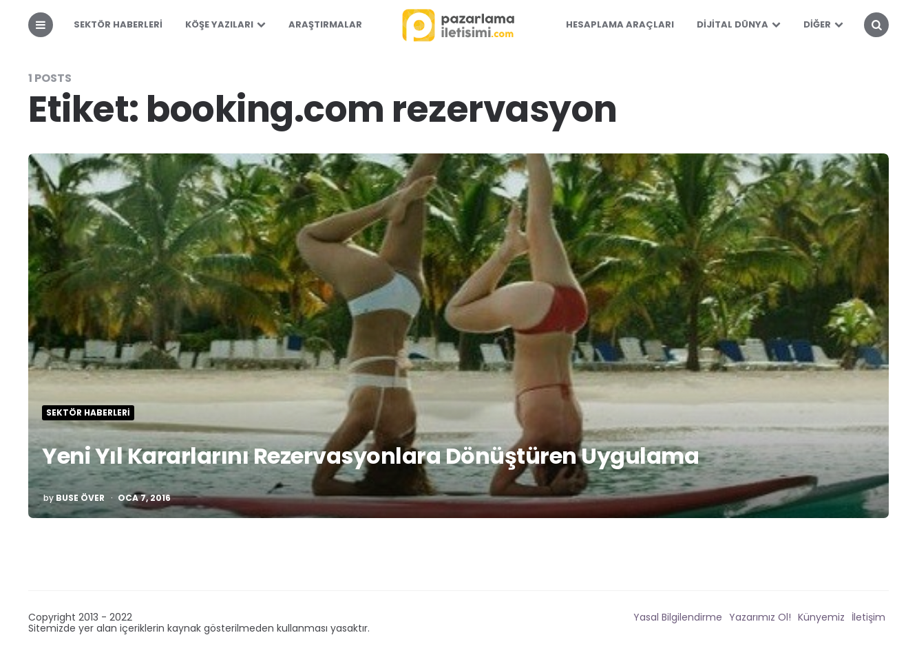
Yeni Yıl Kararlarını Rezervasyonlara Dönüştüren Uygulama (370, 455)
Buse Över (80, 498)
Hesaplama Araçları (620, 24)
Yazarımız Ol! (760, 617)
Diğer (817, 24)
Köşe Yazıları (219, 24)
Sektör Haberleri (118, 24)
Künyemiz (821, 617)
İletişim (868, 617)
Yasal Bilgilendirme (677, 617)
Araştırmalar (325, 24)
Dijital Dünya (732, 24)
